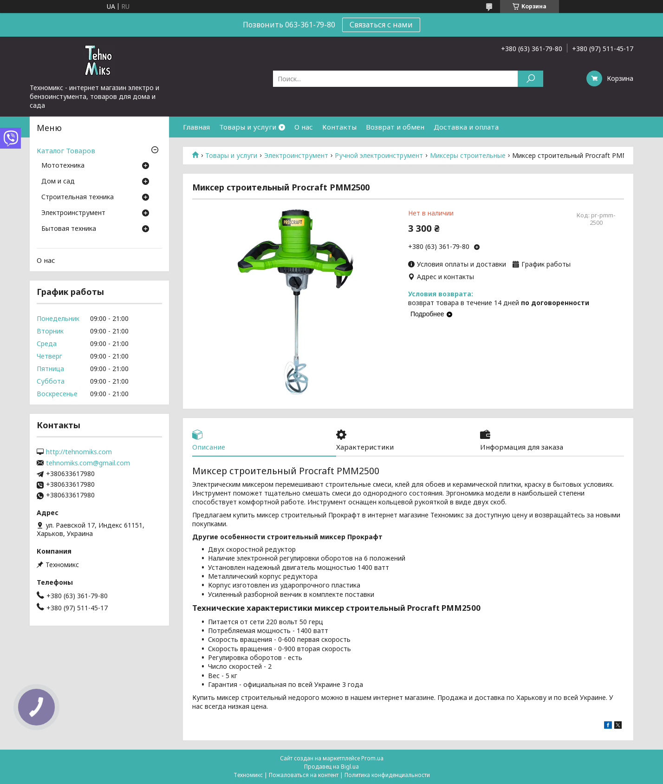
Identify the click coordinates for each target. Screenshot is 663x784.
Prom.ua (372, 758)
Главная (196, 126)
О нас (303, 126)
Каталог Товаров (66, 150)
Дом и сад (58, 181)
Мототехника (62, 166)
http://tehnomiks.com (79, 452)
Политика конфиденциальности (387, 775)
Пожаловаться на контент (303, 775)
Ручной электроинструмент (379, 155)
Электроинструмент (296, 155)
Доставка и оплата (466, 126)
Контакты (339, 126)
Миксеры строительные (468, 155)
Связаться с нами (381, 25)
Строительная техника (77, 197)
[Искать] (530, 79)
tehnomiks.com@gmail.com (88, 463)
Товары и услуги (247, 126)
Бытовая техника (68, 229)
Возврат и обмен (395, 126)
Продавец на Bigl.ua (331, 767)
